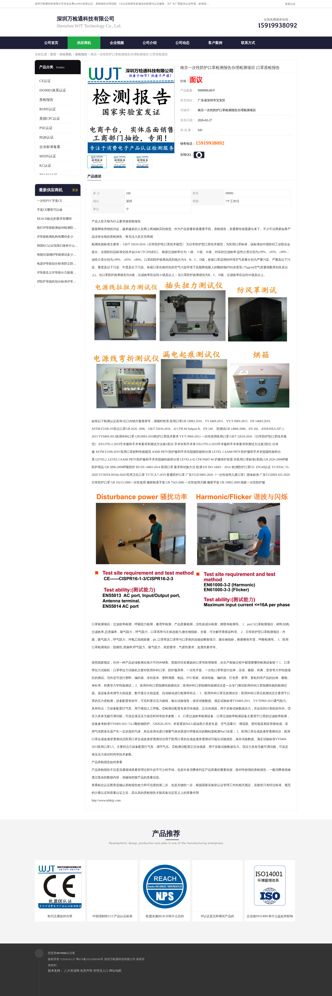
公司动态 (182, 43)
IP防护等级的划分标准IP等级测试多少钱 (58, 281)
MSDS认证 (47, 156)
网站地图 (115, 970)
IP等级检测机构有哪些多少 (55, 236)
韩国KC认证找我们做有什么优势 (58, 245)
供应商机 (84, 43)
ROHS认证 (47, 109)
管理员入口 (100, 970)
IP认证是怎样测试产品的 (217, 916)
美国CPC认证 (49, 118)
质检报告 (81, 54)
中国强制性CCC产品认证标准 (112, 916)
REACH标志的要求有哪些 (54, 218)
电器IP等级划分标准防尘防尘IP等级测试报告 (58, 263)
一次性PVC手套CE (49, 200)
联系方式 (248, 43)
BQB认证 (46, 137)
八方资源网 (71, 970)
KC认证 (45, 165)
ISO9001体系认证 (52, 90)
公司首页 (51, 43)
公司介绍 (150, 43)
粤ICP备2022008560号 (89, 959)
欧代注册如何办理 (60, 916)
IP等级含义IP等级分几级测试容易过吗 (58, 272)
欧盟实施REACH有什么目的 (165, 916)
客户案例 (215, 43)
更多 (75, 190)
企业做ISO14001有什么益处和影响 (270, 916)
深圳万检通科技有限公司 (119, 959)
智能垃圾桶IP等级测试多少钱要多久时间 (58, 254)
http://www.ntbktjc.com (106, 800)
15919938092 (210, 143)
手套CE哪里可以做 (49, 209)
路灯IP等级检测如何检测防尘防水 (58, 227)
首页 (53, 54)
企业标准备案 (49, 147)
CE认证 (45, 81)
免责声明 (86, 970)
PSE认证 (45, 128)
